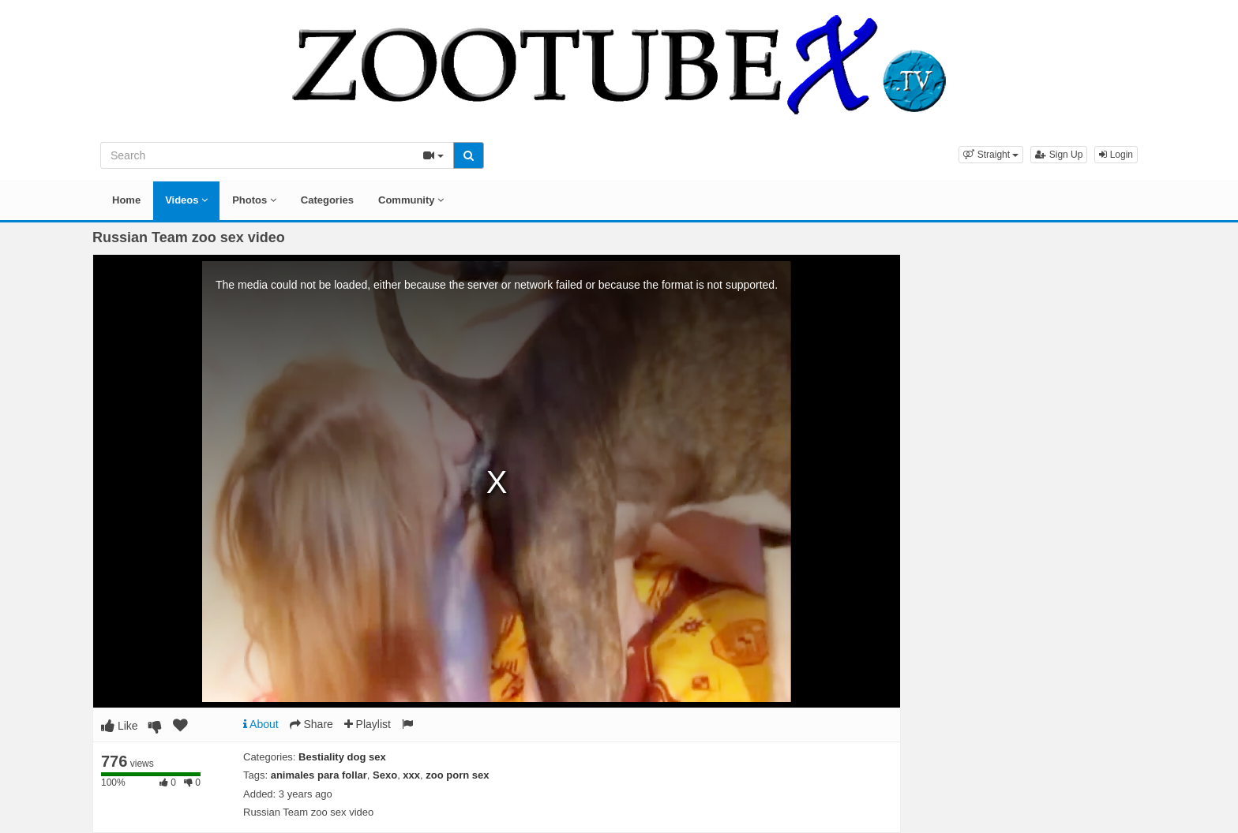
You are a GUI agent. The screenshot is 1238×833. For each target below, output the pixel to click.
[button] (991, 154)
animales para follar (319, 775)
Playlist (367, 724)
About (261, 724)
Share (311, 724)
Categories (327, 200)
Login (1116, 154)
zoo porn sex (457, 775)
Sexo (385, 775)
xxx (411, 775)
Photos (254, 200)
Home (126, 200)
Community (411, 200)
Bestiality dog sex (342, 757)
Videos (186, 200)
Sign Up (1058, 154)
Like (119, 725)
